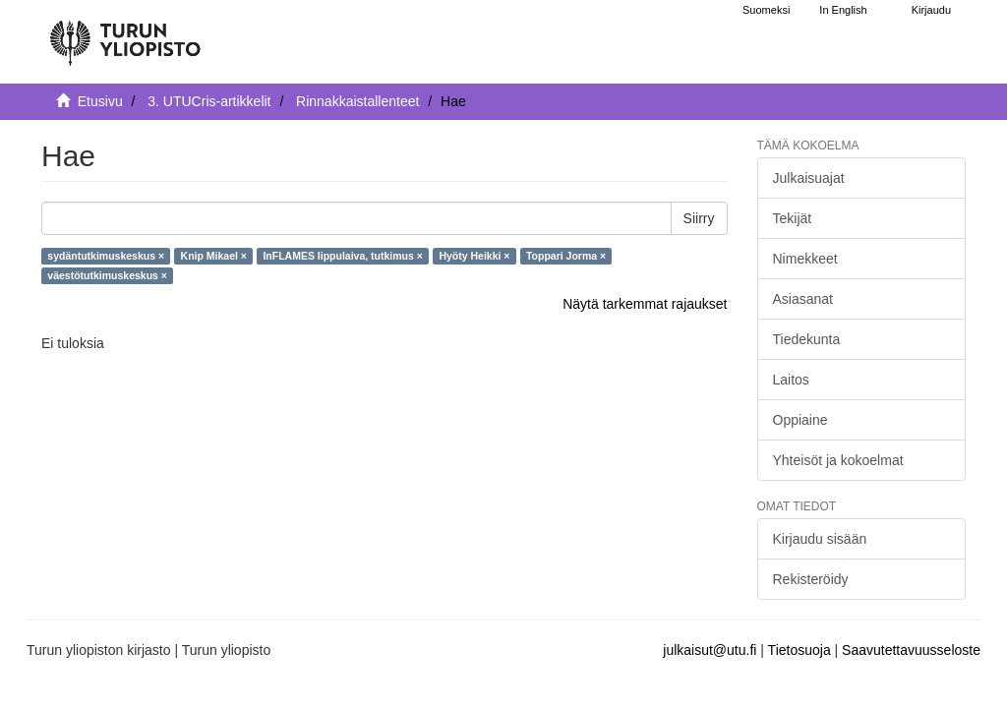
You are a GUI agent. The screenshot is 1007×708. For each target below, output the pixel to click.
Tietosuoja (799, 650)
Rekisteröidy (811, 579)
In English (842, 10)
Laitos (791, 379)
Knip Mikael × (214, 256)
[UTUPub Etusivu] (125, 34)
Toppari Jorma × (566, 256)
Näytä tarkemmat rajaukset (645, 304)
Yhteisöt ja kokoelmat (838, 460)
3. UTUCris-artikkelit (209, 101)
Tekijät (792, 218)
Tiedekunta (807, 339)
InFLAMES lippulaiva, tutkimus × (342, 256)
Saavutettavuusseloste (911, 650)
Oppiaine (800, 420)
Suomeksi (766, 10)
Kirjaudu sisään (820, 539)
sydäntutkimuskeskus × (105, 256)
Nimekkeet (805, 258)
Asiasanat (803, 299)
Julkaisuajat (809, 178)
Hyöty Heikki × (474, 256)
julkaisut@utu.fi (709, 650)
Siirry (699, 218)
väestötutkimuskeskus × (107, 275)
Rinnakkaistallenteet (357, 101)
